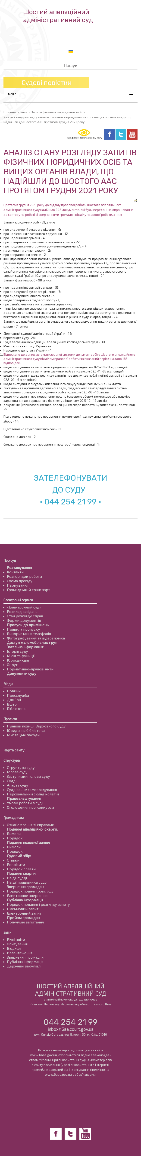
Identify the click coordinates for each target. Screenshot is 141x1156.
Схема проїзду (19, 580)
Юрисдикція (18, 660)
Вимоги (14, 833)
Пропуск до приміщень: (28, 624)
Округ (12, 664)
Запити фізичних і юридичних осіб (56, 112)
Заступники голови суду (28, 776)
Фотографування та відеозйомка (36, 638)
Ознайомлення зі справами (30, 824)
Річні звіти (16, 939)
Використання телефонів (29, 633)
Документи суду (21, 673)
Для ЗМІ (14, 699)
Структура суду (21, 767)
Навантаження (19, 952)
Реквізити (16, 864)
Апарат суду (17, 785)
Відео (12, 704)
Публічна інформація (25, 900)
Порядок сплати (21, 869)
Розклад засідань (22, 611)
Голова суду (17, 772)
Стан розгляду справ (25, 616)
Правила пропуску (23, 629)
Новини (14, 691)
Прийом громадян (23, 917)
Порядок (15, 838)
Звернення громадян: (25, 886)
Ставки (13, 860)
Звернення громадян (25, 957)
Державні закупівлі (24, 966)
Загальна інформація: (25, 647)
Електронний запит (24, 913)
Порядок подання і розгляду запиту (38, 904)
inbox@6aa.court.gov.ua (71, 1029)
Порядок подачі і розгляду (30, 891)
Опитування (17, 944)
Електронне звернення (27, 895)
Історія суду (17, 651)
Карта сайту (14, 750)
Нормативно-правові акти (30, 669)
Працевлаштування (24, 798)
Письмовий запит (22, 908)
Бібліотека (16, 708)
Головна (9, 112)
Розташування (19, 567)
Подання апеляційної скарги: (32, 829)
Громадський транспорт (28, 589)
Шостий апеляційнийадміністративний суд (58, 16)
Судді (11, 780)
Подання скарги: (21, 873)
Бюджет (14, 948)
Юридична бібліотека (26, 730)
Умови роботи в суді (25, 803)
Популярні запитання (25, 922)
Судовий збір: (19, 855)
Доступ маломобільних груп (32, 642)
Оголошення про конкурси (30, 807)
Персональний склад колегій (33, 794)
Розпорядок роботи (24, 576)
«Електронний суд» (24, 607)
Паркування (17, 585)
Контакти (15, 572)
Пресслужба (18, 695)
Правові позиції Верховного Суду (36, 726)
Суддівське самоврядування (32, 789)
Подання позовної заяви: (28, 842)
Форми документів (24, 620)
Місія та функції (21, 655)
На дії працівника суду (27, 882)
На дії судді (17, 877)
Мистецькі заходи (23, 735)
